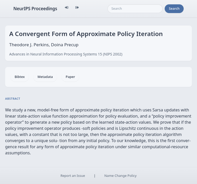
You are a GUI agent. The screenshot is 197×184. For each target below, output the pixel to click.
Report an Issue (73, 175)
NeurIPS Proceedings (35, 9)
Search (174, 8)
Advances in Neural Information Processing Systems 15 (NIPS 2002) (65, 54)
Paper (70, 76)
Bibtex (20, 76)
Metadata (45, 76)
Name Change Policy (120, 175)
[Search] (135, 8)
